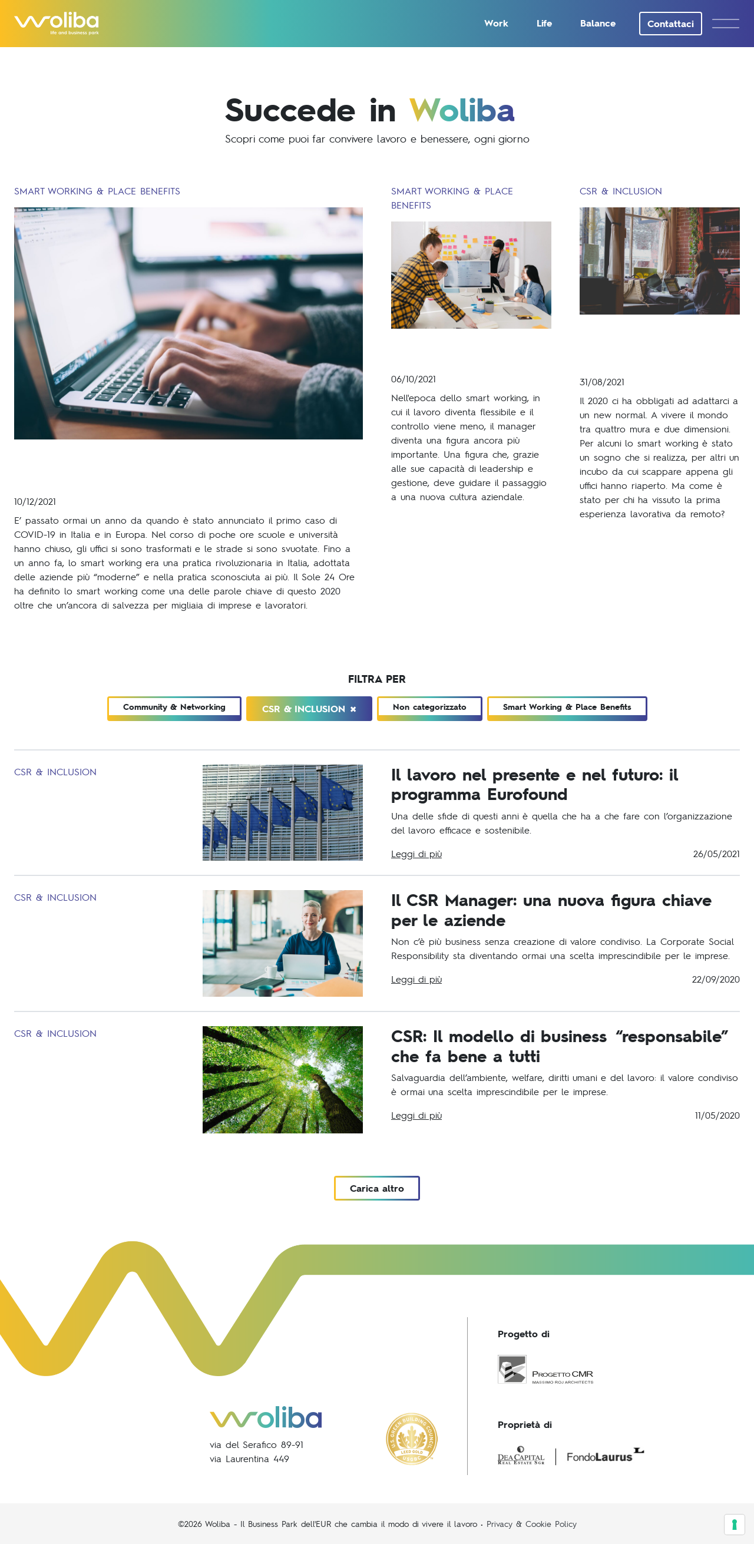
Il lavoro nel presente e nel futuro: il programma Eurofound (534, 784)
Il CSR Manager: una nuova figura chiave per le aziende (551, 909)
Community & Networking (174, 706)
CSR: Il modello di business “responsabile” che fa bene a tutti (559, 1045)
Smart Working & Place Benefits (567, 706)
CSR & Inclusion (309, 708)
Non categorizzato (430, 706)
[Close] (353, 709)
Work (496, 22)
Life (544, 22)
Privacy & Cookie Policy (532, 1523)
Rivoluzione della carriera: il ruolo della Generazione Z (654, 344)
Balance (598, 22)
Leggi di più (416, 853)
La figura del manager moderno (466, 350)
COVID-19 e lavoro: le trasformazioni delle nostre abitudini (180, 466)
